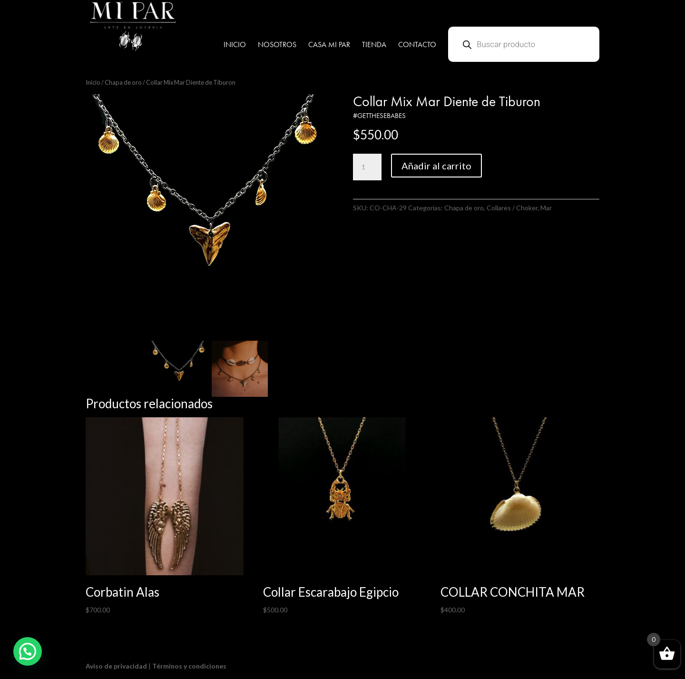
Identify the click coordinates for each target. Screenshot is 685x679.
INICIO (235, 45)
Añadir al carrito (436, 165)
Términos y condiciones (189, 666)
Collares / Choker (512, 208)
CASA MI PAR (329, 45)
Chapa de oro (123, 82)
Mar (546, 208)
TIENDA (374, 45)
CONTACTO (417, 45)
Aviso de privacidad (116, 666)
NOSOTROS (277, 45)
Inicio (93, 82)
